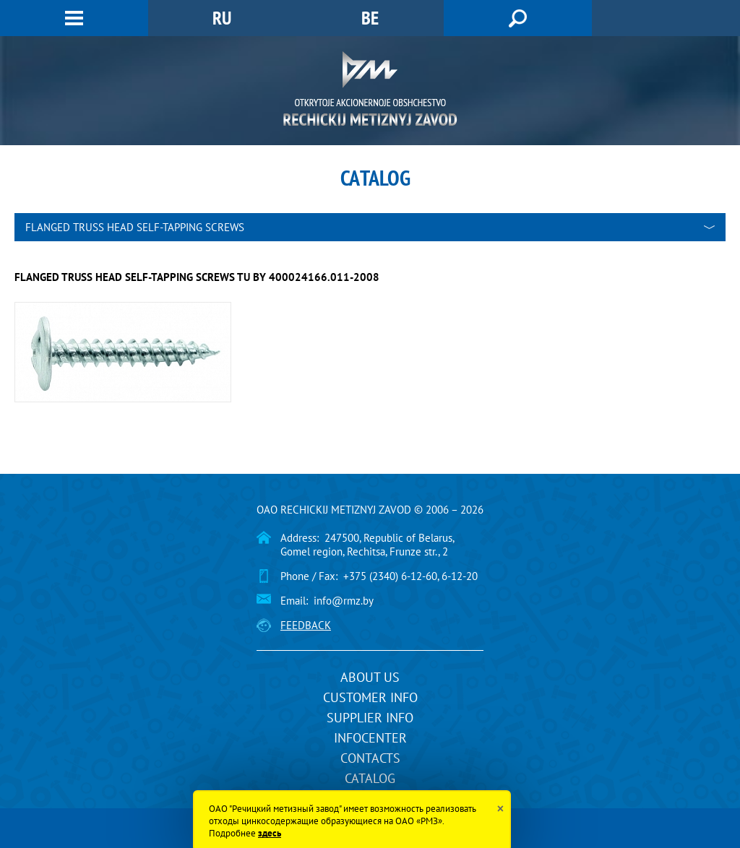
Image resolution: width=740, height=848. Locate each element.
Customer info (370, 697)
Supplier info (370, 717)
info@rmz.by (344, 600)
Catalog (370, 778)
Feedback (305, 625)
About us (370, 677)
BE (370, 18)
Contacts (370, 758)
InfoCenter (370, 738)
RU (221, 18)
